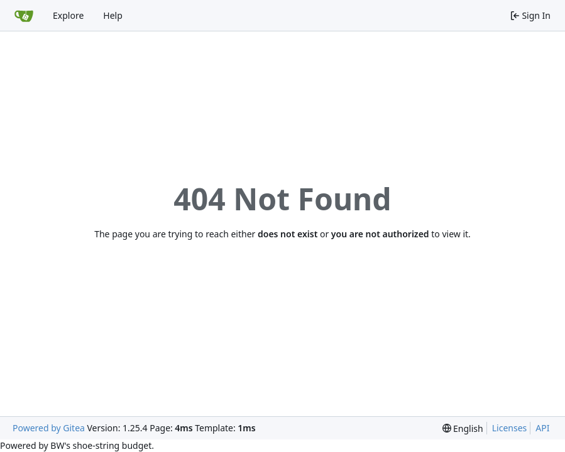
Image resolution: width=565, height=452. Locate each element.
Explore (68, 15)
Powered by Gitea (49, 428)
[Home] (23, 15)
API (542, 428)
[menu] (462, 428)
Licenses (509, 428)
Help (113, 15)
